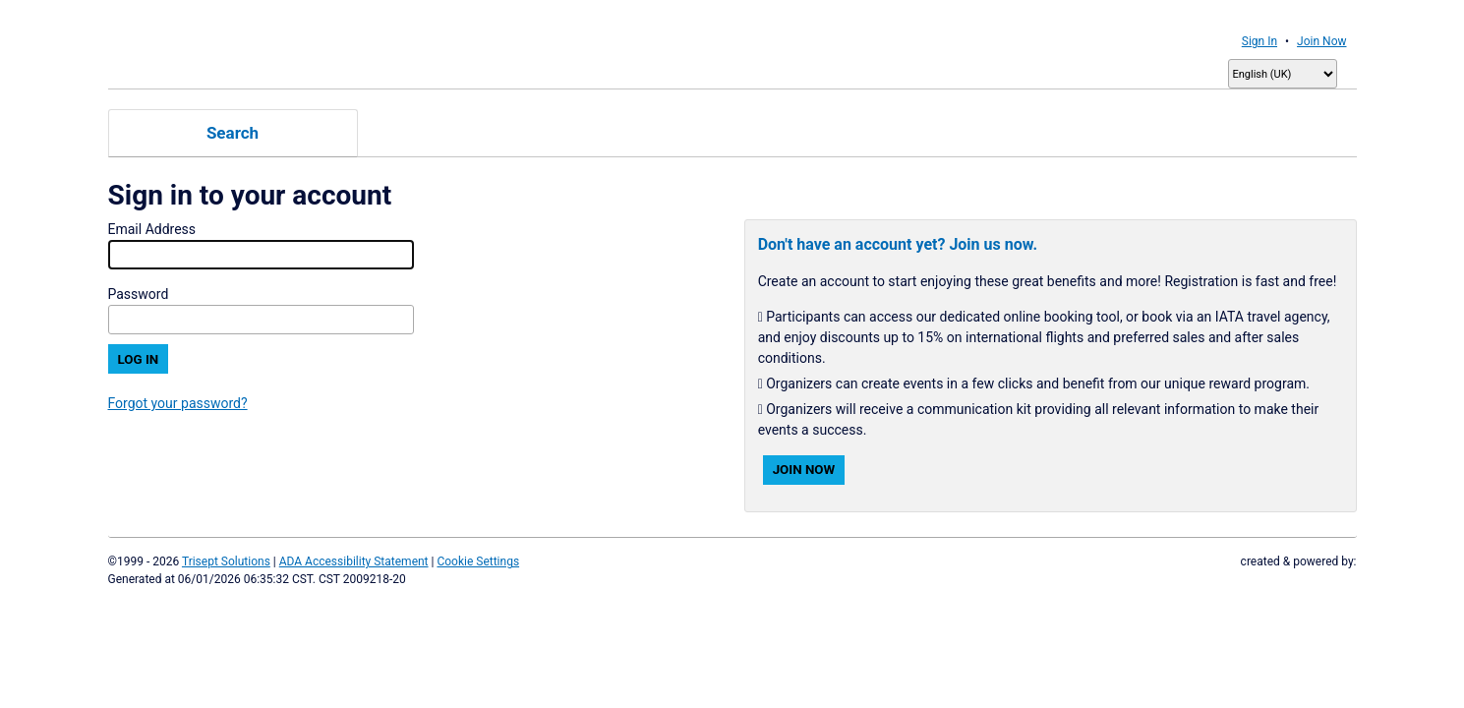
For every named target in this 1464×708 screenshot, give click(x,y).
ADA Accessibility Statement (354, 561)
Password (138, 294)
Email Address (152, 229)
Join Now (1321, 41)
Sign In (1259, 41)
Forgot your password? (178, 403)
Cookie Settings (478, 561)
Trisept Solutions (226, 561)
